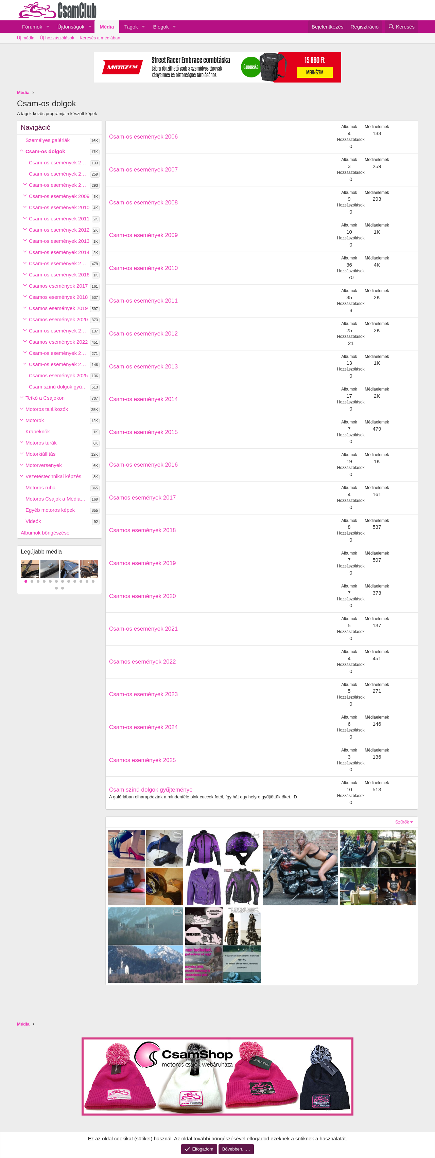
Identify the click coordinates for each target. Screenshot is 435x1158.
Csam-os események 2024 (59, 364)
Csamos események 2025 (58, 375)
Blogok (161, 27)
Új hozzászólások (57, 37)
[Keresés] (401, 26)
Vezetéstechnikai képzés (53, 476)
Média (107, 27)
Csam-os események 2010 (59, 207)
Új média (25, 37)
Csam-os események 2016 (59, 274)
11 (87, 581)
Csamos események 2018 (58, 297)
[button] (47, 26)
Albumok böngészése (45, 533)
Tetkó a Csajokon (45, 398)
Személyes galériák (47, 140)
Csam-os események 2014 (59, 252)
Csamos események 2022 (58, 342)
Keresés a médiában (100, 37)
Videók (33, 521)
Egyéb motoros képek (50, 510)
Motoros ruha (40, 487)
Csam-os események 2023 (59, 353)
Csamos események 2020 (58, 319)
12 (93, 581)
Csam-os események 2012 (59, 230)
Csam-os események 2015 (59, 263)
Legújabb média (41, 551)
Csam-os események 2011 (59, 218)
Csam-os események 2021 (59, 330)
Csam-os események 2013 (59, 241)
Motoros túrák (41, 443)
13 (56, 588)
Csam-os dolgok (45, 151)
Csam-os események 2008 (59, 185)
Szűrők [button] (402, 822)
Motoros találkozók (46, 409)
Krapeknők (37, 431)
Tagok (131, 27)
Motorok (34, 420)
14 (62, 588)
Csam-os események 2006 (59, 162)
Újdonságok (70, 27)
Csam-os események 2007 (59, 174)
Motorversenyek (43, 465)
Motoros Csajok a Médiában (57, 499)
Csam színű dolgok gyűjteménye (59, 387)
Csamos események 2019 (58, 308)
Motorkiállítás (40, 454)
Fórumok (32, 27)
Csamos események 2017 (58, 286)
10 (81, 581)
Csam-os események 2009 (59, 196)
